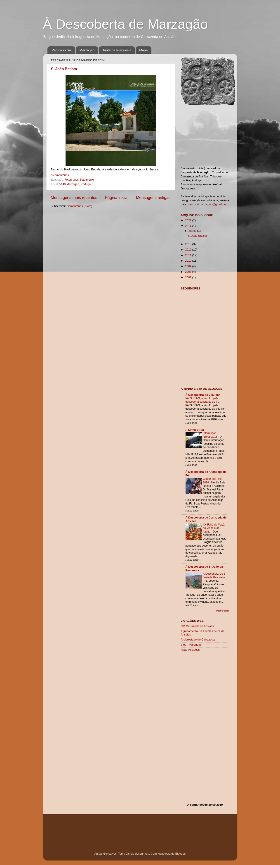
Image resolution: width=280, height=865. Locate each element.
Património (87, 179)
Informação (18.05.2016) (211, 435)
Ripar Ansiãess (190, 649)
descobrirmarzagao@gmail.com (208, 204)
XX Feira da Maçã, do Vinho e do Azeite (214, 528)
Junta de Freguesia (116, 50)
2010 (188, 260)
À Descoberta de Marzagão (125, 24)
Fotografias (71, 179)
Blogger (180, 853)
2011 (188, 255)
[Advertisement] (205, 356)
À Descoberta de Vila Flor (203, 395)
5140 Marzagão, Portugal (75, 184)
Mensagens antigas (153, 197)
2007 (188, 277)
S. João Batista (64, 69)
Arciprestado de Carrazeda (198, 639)
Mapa (143, 50)
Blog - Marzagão (191, 644)
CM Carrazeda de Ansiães (197, 626)
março (192, 230)
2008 (188, 271)
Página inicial (61, 50)
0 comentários (60, 175)
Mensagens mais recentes (74, 197)
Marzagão (86, 50)
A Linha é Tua (195, 429)
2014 (188, 226)
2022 (188, 220)
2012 (188, 249)
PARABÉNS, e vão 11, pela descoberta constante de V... (203, 400)
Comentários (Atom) (79, 206)
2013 (188, 244)
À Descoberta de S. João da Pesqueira (214, 575)
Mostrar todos (222, 610)
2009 (188, 266)
